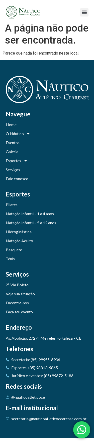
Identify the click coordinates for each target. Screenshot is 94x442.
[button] (84, 12)
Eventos (13, 146)
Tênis (10, 263)
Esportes (17, 164)
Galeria (12, 155)
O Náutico (18, 137)
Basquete (14, 254)
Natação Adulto (19, 245)
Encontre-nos (17, 307)
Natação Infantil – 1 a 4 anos (30, 217)
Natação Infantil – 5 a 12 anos (31, 227)
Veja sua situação (20, 298)
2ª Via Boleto (17, 289)
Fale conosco (17, 182)
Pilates (12, 208)
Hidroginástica (19, 236)
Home (11, 128)
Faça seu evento (19, 316)
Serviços (13, 173)
